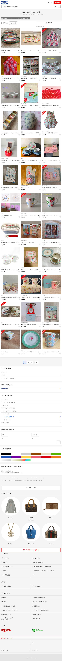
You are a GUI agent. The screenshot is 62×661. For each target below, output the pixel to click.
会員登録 (57, 2)
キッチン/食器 (25, 18)
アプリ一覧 (35, 650)
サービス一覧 (4, 650)
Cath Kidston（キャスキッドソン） (10, 18)
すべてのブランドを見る (31, 550)
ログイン (49, 2)
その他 (2, 76)
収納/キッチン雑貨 (45, 48)
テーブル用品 (24, 103)
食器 (22, 48)
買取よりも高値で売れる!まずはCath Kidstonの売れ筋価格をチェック (31, 471)
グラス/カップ (24, 76)
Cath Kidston (31, 388)
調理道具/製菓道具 (25, 185)
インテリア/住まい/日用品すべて (32, 411)
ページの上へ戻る (31, 487)
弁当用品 (2, 48)
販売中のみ (5, 23)
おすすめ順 (13, 23)
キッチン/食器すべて (32, 416)
